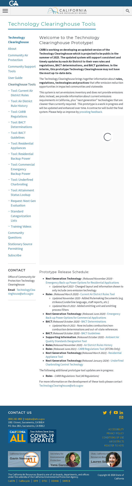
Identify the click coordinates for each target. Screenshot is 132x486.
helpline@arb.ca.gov (35, 419)
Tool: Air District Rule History (21, 103)
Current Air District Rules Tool (97, 294)
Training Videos (21, 226)
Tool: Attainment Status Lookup (22, 192)
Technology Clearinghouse (18, 39)
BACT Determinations (93, 321)
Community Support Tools (22, 68)
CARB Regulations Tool (91, 349)
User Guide (15, 78)
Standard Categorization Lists (21, 215)
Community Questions (16, 235)
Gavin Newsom (21, 458)
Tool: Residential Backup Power (22, 156)
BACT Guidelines (90, 333)
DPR (35, 480)
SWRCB (66, 480)
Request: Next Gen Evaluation (23, 203)
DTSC (44, 480)
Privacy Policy (115, 433)
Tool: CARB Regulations (19, 114)
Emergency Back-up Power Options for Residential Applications (82, 282)
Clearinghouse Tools (22, 84)
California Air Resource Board (67, 10)
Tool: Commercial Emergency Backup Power (23, 169)
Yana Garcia (59, 465)
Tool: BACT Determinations (21, 124)
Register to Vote (114, 445)
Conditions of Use (113, 437)
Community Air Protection (18, 57)
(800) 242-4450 (15, 419)
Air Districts (116, 441)
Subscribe (14, 255)
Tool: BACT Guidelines (18, 135)
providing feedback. (91, 112)
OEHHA (55, 480)
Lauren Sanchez (103, 461)
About (12, 49)
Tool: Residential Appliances (22, 145)
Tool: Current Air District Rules (22, 93)
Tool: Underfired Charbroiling (22, 182)
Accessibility (116, 429)
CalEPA (11, 480)
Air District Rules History (98, 345)
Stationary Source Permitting (20, 246)
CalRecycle (24, 480)
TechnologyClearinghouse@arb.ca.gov (61, 385)
